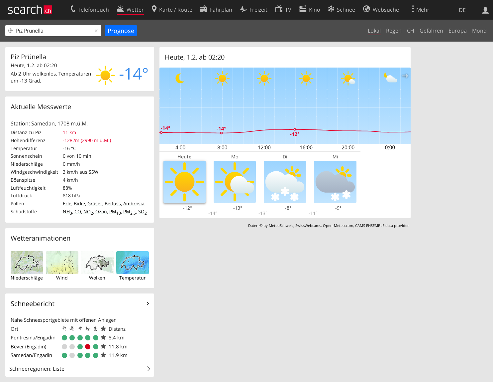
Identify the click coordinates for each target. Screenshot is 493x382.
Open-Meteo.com (338, 225)
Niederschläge (27, 278)
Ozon (101, 211)
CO (77, 211)
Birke (79, 203)
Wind (62, 278)
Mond (479, 30)
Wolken (97, 278)
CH (410, 30)
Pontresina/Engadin (33, 337)
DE (462, 10)
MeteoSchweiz (281, 225)
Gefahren (431, 30)
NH (67, 211)
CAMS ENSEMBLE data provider (382, 225)
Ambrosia (134, 203)
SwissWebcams (308, 225)
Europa (457, 30)
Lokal (374, 30)
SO (142, 211)
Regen (394, 30)
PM (115, 211)
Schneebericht (32, 303)
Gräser (94, 203)
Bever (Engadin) (28, 346)
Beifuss (113, 203)
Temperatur (132, 278)
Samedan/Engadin (31, 355)
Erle (67, 203)
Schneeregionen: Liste (36, 368)
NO (88, 211)
